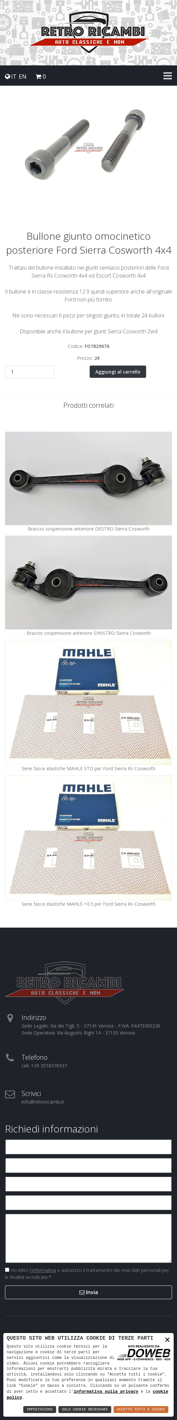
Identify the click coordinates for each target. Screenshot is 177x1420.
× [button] (167, 1340)
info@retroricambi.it (43, 1101)
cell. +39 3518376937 (44, 1065)
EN (23, 76)
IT (14, 76)
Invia (88, 1291)
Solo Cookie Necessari (85, 1409)
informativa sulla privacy (106, 1391)
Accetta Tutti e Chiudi (141, 1409)
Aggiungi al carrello (117, 371)
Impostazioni (40, 1409)
